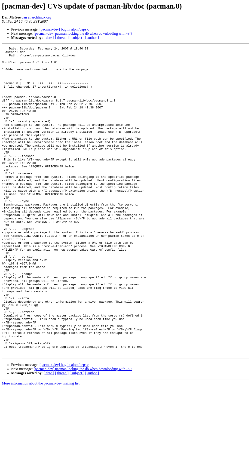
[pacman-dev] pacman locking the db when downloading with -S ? (83, 33)
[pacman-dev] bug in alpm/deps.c (64, 29)
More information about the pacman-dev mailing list (41, 445)
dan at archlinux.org (36, 17)
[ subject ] (77, 38)
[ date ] (49, 38)
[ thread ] (62, 38)
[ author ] (92, 38)
